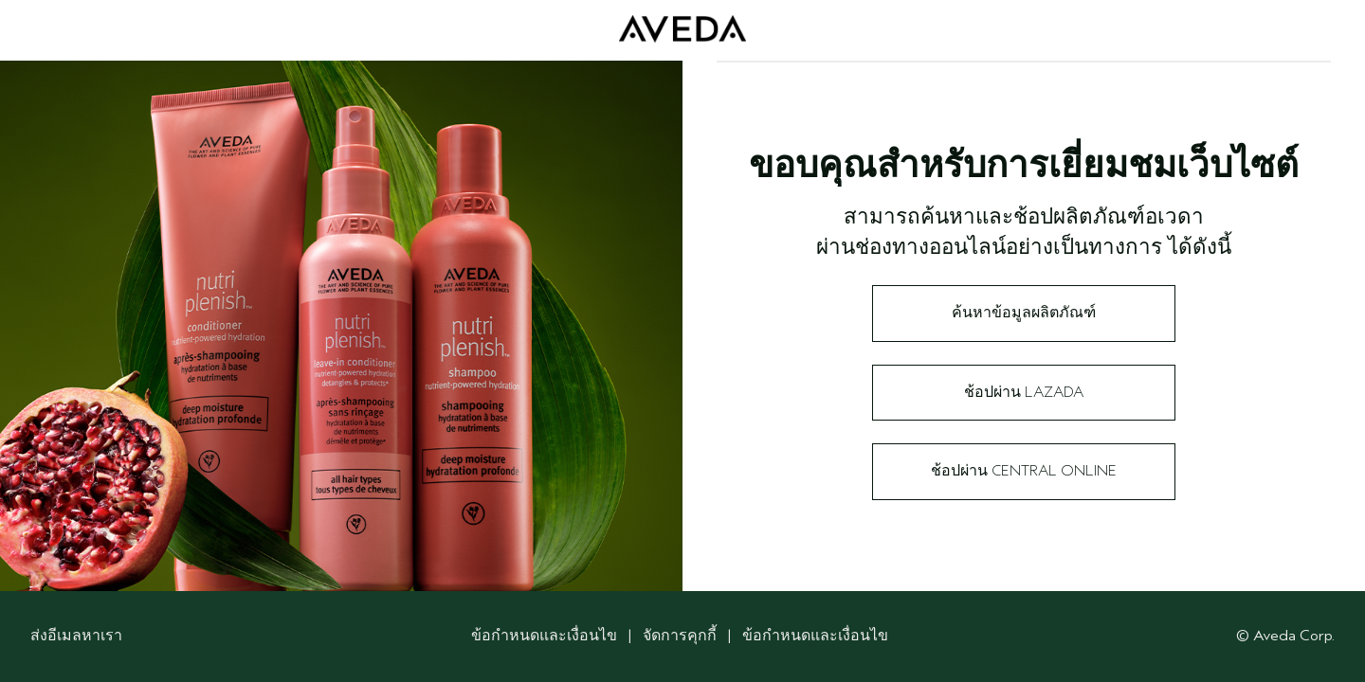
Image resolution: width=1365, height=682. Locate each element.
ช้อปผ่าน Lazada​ (1023, 392)
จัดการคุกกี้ (681, 635)
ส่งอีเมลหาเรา (76, 635)
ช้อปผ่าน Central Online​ (1024, 470)
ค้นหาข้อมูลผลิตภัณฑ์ (1024, 312)
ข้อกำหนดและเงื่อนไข (544, 635)
